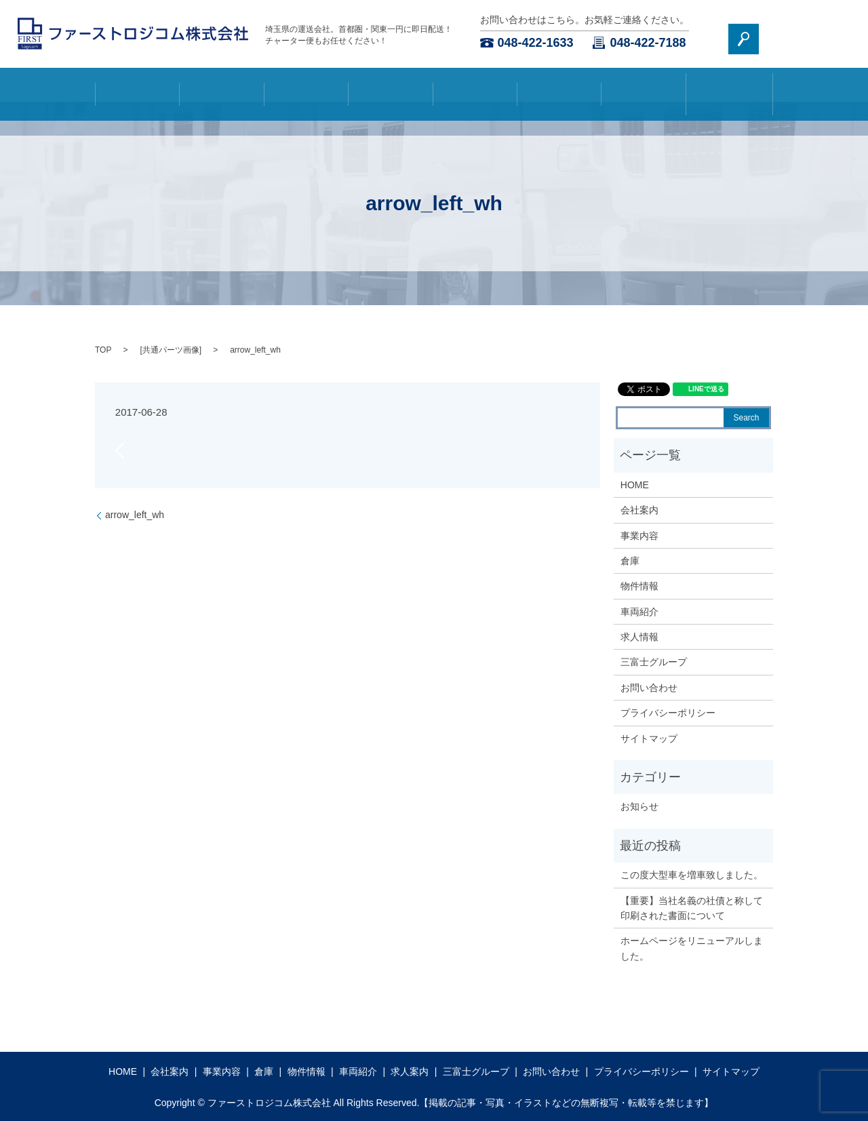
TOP (103, 350)
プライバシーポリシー (667, 712)
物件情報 (475, 84)
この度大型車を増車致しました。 (691, 874)
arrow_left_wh (134, 514)
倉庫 (390, 84)
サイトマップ (648, 738)
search (835, 33)
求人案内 (644, 84)
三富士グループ (727, 84)
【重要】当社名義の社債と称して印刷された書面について (691, 908)
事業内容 (306, 84)
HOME (137, 84)
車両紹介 (559, 84)
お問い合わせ (757, 33)
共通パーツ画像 (170, 350)
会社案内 (222, 84)
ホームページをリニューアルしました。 (691, 948)
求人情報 (639, 636)
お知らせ (639, 806)
